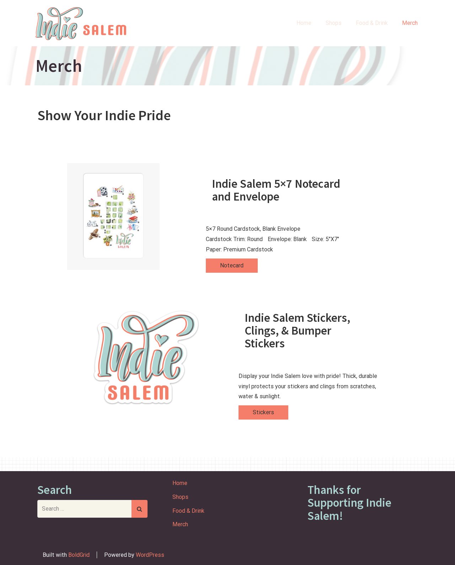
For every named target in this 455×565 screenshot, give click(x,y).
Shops (334, 23)
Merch (410, 23)
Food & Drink (372, 23)
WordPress (150, 554)
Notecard (231, 265)
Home (303, 23)
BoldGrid (79, 554)
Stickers (263, 412)
